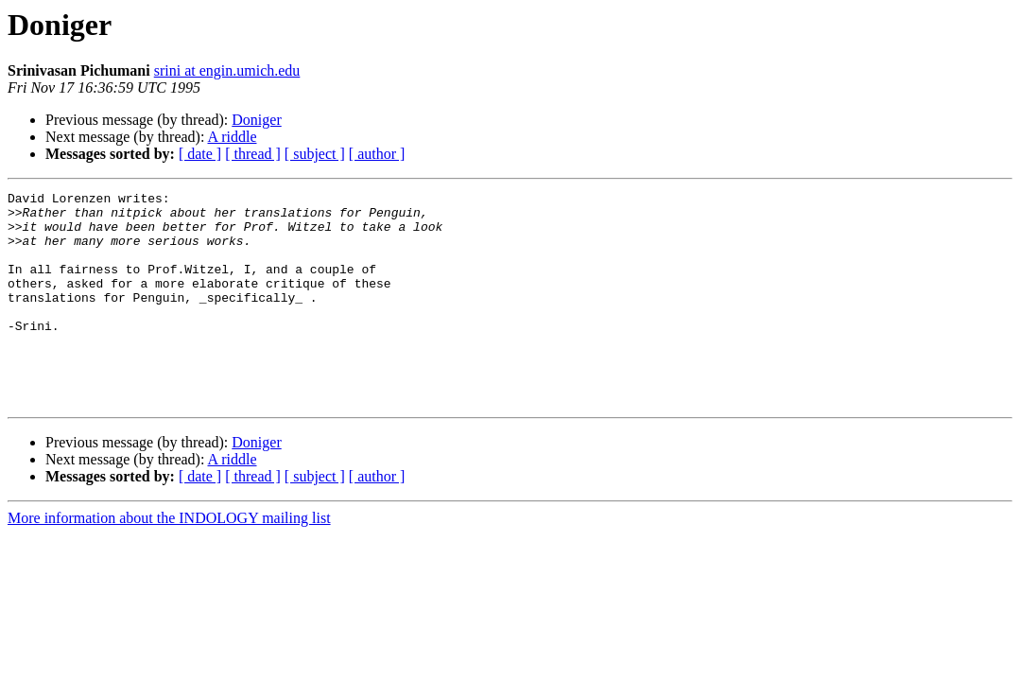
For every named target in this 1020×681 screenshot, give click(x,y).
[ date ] (200, 154)
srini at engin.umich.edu (227, 70)
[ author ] (377, 154)
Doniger (256, 120)
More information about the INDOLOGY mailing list (169, 560)
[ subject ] (315, 154)
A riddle (232, 137)
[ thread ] (253, 154)
